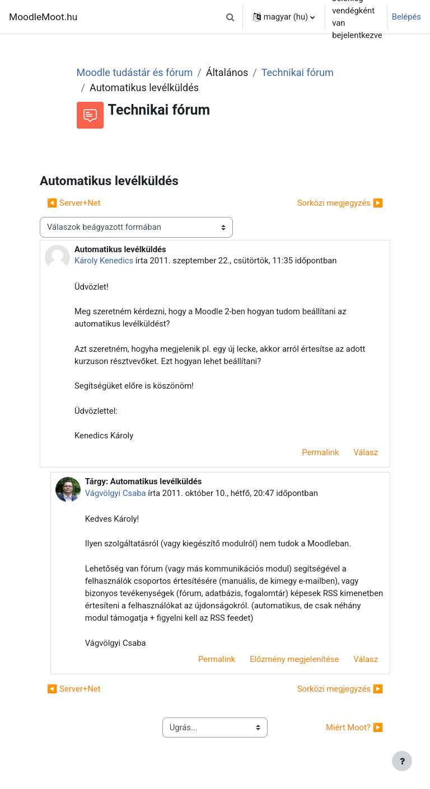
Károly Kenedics (103, 261)
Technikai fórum (297, 72)
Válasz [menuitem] (365, 452)
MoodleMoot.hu (43, 16)
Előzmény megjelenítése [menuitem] (294, 659)
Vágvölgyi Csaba (115, 493)
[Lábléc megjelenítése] (402, 761)
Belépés (406, 17)
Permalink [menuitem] (320, 452)
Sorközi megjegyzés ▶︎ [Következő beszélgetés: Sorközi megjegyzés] (340, 203)
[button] (230, 17)
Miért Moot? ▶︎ (354, 727)
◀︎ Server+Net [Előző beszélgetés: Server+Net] (73, 203)
